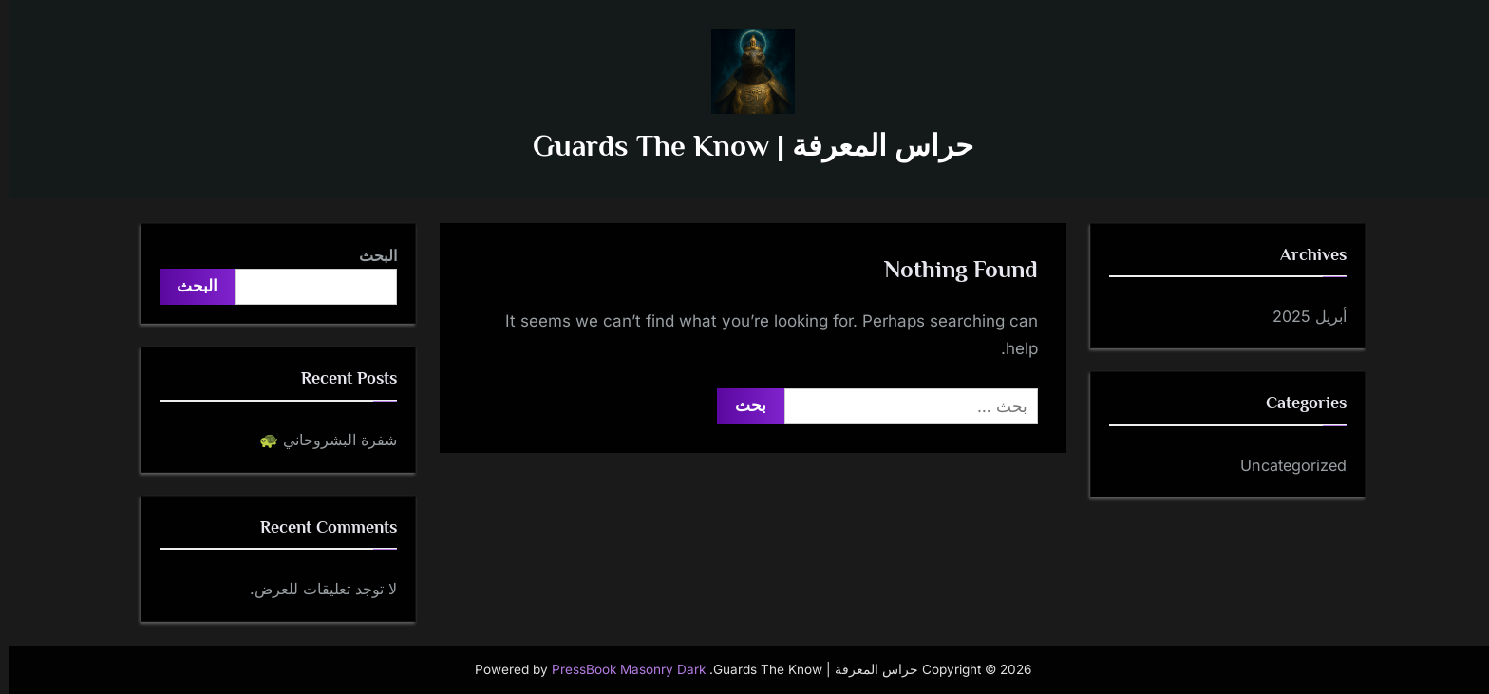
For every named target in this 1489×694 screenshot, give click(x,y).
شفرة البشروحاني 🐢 (319, 439)
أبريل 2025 (1301, 316)
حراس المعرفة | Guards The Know (744, 145)
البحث (369, 255)
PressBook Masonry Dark (620, 669)
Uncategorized (1285, 465)
